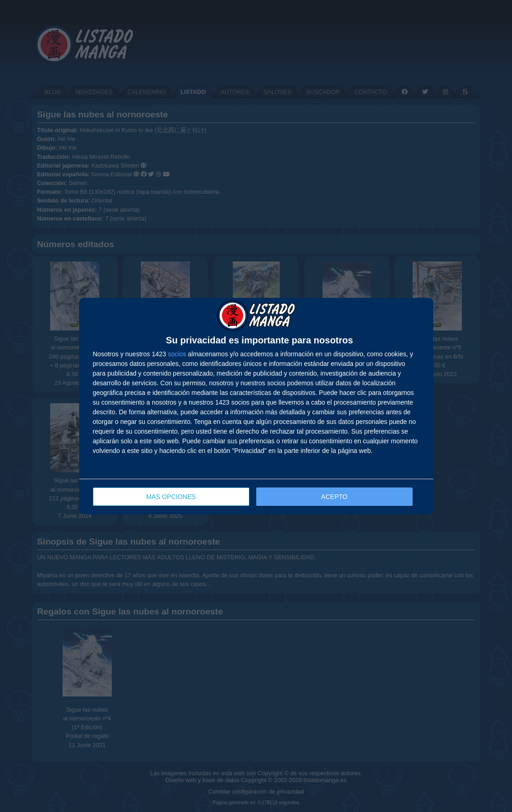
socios (177, 354)
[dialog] (256, 406)
